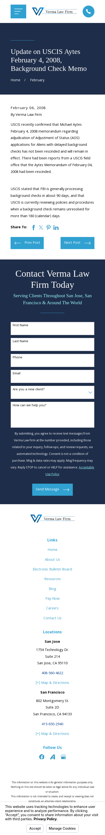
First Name (20, 326)
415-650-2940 (52, 724)
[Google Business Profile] (63, 757)
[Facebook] (41, 757)
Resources (52, 579)
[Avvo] (52, 757)
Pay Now (52, 599)
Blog (52, 589)
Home (52, 550)
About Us (52, 560)
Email (16, 374)
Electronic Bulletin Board (52, 570)
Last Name (20, 342)
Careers (52, 609)
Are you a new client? (29, 390)
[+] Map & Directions (52, 683)
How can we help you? (29, 406)
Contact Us (52, 618)
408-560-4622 (52, 673)
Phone (17, 358)
